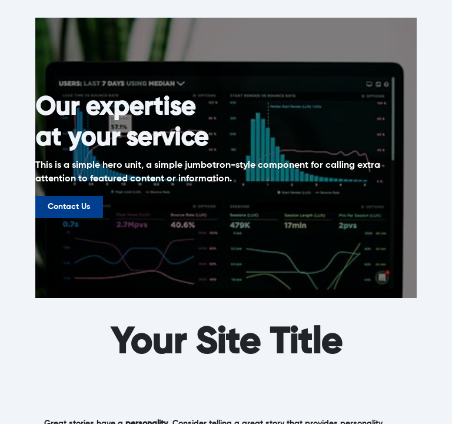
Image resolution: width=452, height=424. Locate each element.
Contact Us (69, 207)
